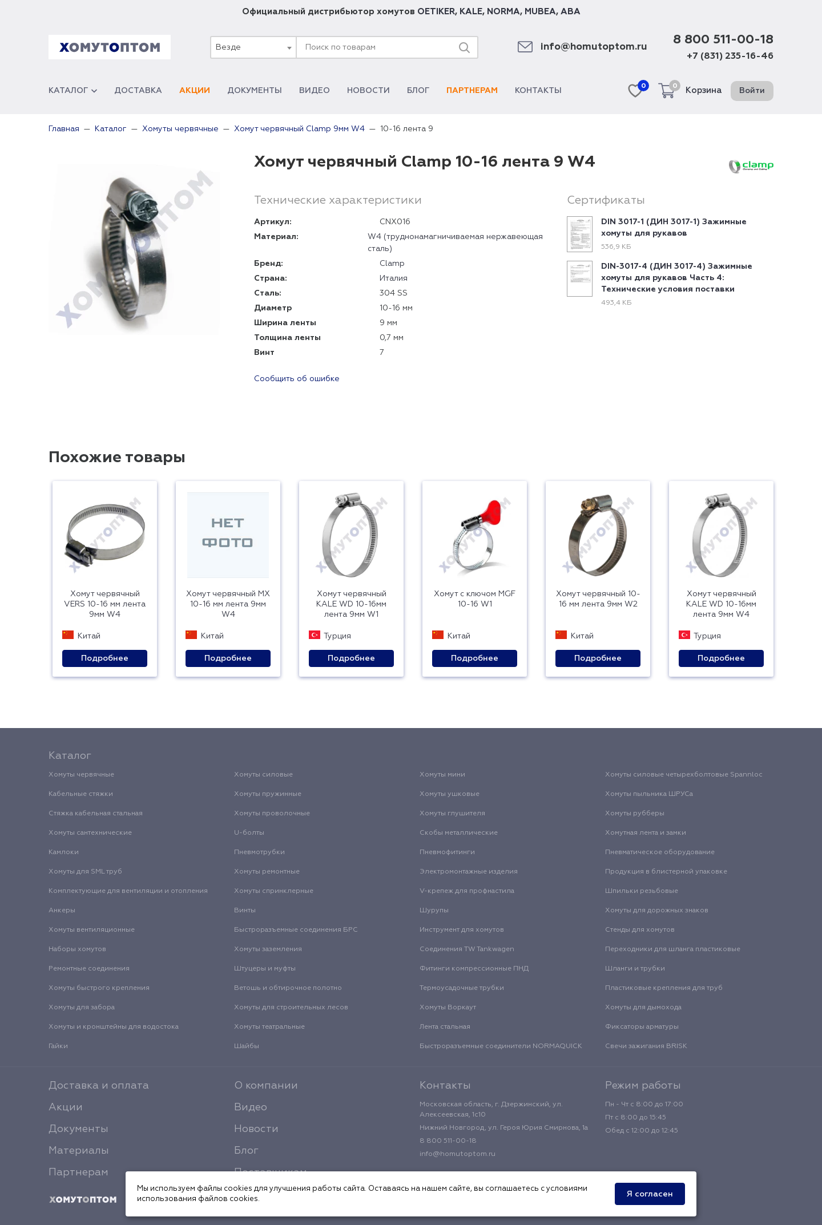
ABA (571, 11)
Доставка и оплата (99, 1086)
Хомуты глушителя (452, 813)
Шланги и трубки (635, 968)
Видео (314, 91)
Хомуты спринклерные (273, 891)
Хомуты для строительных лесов (291, 1007)
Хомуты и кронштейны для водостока (114, 1027)
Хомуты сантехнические (90, 833)
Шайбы (246, 1046)
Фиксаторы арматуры (642, 1027)
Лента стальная (445, 1027)
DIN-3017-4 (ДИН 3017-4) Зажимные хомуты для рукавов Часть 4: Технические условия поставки (676, 277)
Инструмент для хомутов (462, 930)
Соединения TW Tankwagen (467, 949)
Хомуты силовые (263, 774)
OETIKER (436, 11)
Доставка (138, 91)
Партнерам (472, 91)
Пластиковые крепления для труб (664, 988)
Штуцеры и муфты (265, 968)
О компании (266, 1086)
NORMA (503, 11)
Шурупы (434, 910)
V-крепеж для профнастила (467, 891)
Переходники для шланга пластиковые (672, 949)
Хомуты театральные (269, 1027)
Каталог (73, 91)
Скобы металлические (459, 833)
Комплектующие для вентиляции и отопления (128, 891)
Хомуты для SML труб (85, 871)
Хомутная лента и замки (645, 833)
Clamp (392, 264)
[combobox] (253, 47)
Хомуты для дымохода (643, 1007)
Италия (394, 278)
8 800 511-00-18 (723, 40)
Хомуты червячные (81, 774)
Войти (752, 91)
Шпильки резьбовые (641, 891)
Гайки (58, 1046)
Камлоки (64, 852)
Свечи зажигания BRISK (646, 1046)
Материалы (79, 1151)
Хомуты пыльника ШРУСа (649, 794)
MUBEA (540, 11)
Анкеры (62, 910)
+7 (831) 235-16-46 (730, 56)
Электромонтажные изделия (469, 871)
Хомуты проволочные (272, 813)
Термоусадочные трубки (462, 988)
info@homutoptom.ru (594, 47)
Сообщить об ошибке (297, 379)
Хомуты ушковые (450, 794)
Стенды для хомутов (640, 930)
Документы (254, 91)
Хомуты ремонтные (267, 871)
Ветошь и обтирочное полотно (288, 988)
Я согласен (650, 1194)
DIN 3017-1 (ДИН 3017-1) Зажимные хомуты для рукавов (674, 227)
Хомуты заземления (268, 949)
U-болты (249, 833)
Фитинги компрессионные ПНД (474, 968)
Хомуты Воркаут (448, 1007)
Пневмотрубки (259, 852)
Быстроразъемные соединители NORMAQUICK (501, 1046)
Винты (245, 910)
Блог (418, 91)
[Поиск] (464, 47)
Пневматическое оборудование (660, 852)
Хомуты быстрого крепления (99, 988)
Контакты (538, 91)
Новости (368, 91)
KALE (471, 11)
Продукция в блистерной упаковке (666, 871)
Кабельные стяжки (81, 794)
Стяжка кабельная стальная (96, 813)
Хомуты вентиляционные (92, 930)
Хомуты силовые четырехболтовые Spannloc (684, 774)
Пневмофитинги (447, 852)
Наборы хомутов (77, 949)
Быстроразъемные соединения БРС (296, 930)
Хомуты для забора (82, 1007)
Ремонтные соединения (89, 968)
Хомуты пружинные (267, 794)
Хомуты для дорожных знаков (656, 910)
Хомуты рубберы (634, 813)
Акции (194, 91)
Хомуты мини (442, 774)
